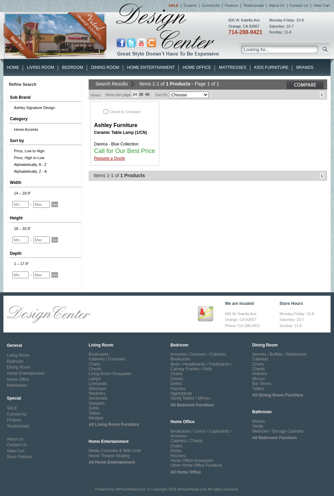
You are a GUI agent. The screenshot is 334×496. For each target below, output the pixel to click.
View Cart (322, 5)
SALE (12, 408)
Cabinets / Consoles (107, 359)
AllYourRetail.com (130, 489)
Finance (231, 5)
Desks (176, 383)
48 (147, 94)
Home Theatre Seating (109, 455)
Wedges (96, 418)
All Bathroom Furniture (274, 437)
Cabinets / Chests (186, 440)
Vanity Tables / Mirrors (190, 398)
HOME (13, 67)
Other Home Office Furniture (196, 465)
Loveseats (98, 383)
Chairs (95, 364)
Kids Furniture (271, 67)
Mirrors (258, 378)
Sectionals (98, 398)
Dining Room (105, 67)
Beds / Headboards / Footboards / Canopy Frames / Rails (201, 366)
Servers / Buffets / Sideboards (279, 354)
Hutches (177, 388)
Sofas (94, 408)
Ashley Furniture (115, 125)
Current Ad (211, 5)
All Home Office (185, 472)
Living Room (40, 67)
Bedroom (72, 67)
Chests (95, 369)
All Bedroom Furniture (192, 405)
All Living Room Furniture (114, 424)
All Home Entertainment (112, 462)
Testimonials (253, 5)
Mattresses (232, 67)
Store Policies (19, 456)
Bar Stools (261, 383)
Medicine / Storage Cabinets (278, 431)
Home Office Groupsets (191, 460)
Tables (95, 413)
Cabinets (260, 359)
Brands (304, 67)
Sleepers (97, 403)
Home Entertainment (151, 67)
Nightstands (181, 393)
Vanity (257, 426)
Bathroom (262, 411)
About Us (277, 5)
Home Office (197, 67)
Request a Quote (109, 158)
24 (135, 94)
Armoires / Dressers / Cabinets (198, 354)
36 (141, 94)
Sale (173, 5)
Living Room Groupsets (110, 373)
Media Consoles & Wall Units (115, 450)
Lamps (95, 378)
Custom (190, 5)
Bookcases (99, 354)
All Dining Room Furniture (277, 395)
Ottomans (97, 388)
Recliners (97, 393)
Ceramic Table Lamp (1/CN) (120, 132)
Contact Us (299, 5)
